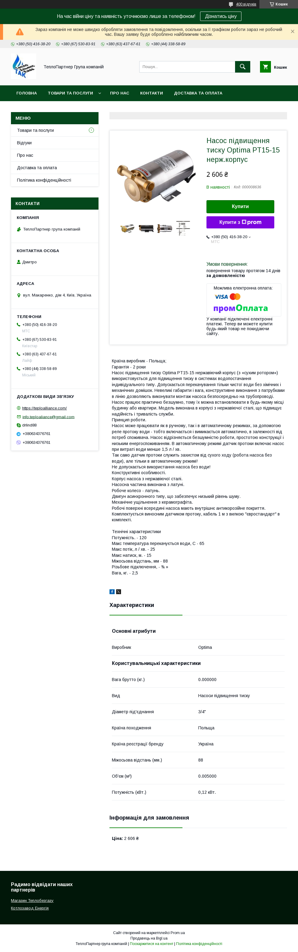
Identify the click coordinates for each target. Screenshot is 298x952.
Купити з (240, 222)
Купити (240, 206)
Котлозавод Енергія (30, 908)
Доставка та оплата (198, 93)
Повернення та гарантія (45, 109)
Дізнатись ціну (221, 16)
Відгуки (24, 142)
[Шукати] (242, 67)
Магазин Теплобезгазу (32, 900)
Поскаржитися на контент (151, 944)
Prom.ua (178, 933)
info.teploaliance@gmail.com (48, 416)
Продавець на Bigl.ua (149, 938)
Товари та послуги (70, 93)
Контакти (151, 93)
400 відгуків (246, 4)
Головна (26, 93)
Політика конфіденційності (44, 180)
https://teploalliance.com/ (44, 408)
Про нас (119, 93)
